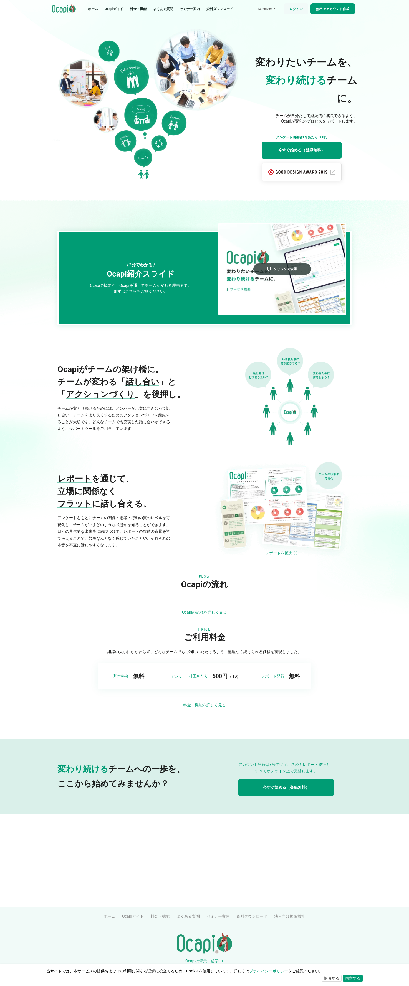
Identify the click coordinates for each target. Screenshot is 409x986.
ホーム (93, 9)
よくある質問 (163, 9)
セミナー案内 (190, 9)
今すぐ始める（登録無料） (301, 150)
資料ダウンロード (219, 9)
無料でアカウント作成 (332, 9)
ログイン (296, 9)
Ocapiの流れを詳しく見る (204, 705)
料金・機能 (138, 9)
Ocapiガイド (114, 9)
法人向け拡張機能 (289, 916)
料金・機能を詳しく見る (204, 798)
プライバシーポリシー (268, 970)
